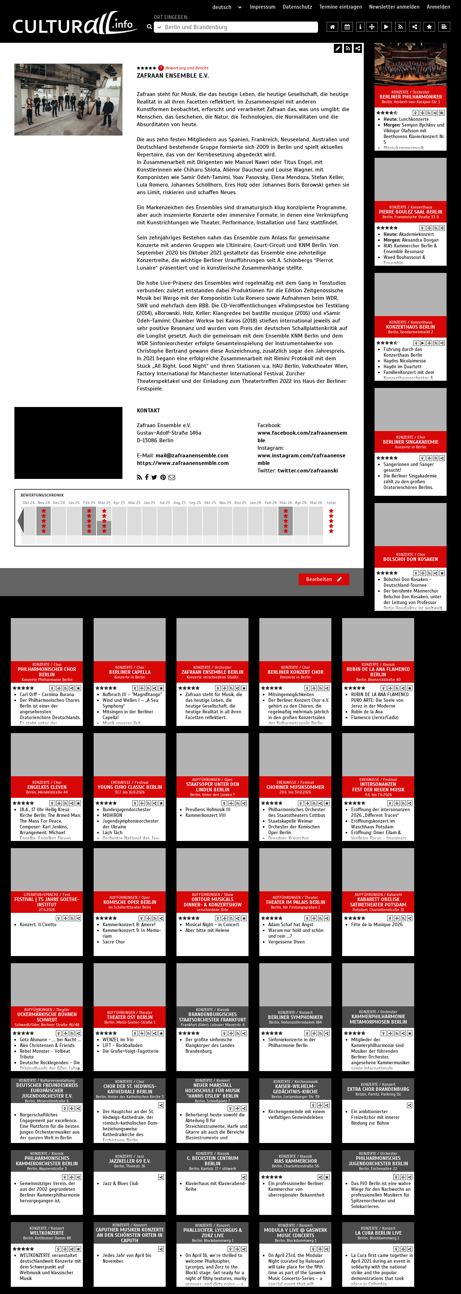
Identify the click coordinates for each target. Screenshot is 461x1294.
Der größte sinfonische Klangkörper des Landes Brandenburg (209, 1045)
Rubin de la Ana (367, 712)
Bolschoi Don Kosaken (410, 559)
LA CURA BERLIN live (378, 1233)
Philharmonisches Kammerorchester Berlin (47, 1161)
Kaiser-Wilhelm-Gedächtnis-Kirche (295, 1089)
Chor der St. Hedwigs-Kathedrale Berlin (129, 1089)
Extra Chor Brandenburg (378, 1089)
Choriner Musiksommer (295, 787)
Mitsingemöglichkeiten (291, 695)
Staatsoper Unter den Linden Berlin (212, 787)
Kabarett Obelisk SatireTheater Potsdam (378, 902)
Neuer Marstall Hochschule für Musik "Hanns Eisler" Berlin (212, 1091)
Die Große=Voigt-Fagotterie (131, 1051)
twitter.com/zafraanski (308, 470)
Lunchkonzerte (406, 119)
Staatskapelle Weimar (290, 821)
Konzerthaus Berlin (410, 327)
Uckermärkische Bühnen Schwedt (47, 1017)
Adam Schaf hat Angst (290, 925)
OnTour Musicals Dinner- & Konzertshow (213, 902)
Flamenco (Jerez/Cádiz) (375, 718)
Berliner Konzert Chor (295, 672)
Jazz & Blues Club (120, 1183)
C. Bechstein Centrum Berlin (212, 1161)
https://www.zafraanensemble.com (183, 463)
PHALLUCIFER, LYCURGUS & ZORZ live (212, 1232)
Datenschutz (297, 7)
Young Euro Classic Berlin (130, 787)
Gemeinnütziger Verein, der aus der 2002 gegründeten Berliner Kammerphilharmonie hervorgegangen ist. (50, 1192)
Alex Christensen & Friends (47, 1045)
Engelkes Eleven (47, 787)
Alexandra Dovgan (411, 240)
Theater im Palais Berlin (295, 902)
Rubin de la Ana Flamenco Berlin (378, 672)
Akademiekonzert (409, 234)
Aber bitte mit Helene (207, 930)
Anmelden (438, 7)
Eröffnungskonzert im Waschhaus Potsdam (373, 824)
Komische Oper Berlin (129, 902)
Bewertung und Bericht (187, 67)
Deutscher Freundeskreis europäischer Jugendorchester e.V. (47, 1091)
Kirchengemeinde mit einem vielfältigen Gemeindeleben (296, 1114)
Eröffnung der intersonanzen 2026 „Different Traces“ (380, 812)
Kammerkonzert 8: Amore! (129, 925)
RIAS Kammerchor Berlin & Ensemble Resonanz (410, 249)
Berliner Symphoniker (295, 1017)
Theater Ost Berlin (130, 1017)
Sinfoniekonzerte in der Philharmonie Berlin (292, 1042)
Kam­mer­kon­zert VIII (205, 815)
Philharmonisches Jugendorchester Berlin (378, 1161)
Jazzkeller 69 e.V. (130, 1161)
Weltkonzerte (47, 1233)
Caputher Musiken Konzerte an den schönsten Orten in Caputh (130, 1235)
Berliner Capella (130, 672)
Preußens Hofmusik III (207, 810)
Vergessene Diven (286, 942)
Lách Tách (112, 833)
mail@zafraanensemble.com (192, 455)
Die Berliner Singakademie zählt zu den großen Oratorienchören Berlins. (410, 481)
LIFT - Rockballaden (123, 1045)
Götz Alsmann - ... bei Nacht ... (50, 1040)
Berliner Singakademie (410, 442)
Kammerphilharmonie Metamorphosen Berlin (378, 1019)
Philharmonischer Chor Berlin (47, 672)
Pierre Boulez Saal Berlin (410, 212)
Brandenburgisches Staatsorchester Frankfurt (212, 1017)
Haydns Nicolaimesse (405, 361)
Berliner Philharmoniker (411, 97)
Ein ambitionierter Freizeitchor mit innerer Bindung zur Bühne (375, 1117)
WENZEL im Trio (118, 1040)
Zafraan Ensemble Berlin (212, 672)
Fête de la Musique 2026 (377, 925)
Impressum (263, 7)
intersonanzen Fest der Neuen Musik (378, 787)
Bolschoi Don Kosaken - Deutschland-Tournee (407, 582)
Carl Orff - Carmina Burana (47, 695)
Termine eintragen (340, 7)
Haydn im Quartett (402, 367)
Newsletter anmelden (394, 7)
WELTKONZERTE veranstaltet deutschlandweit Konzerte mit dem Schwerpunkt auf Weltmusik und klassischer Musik (50, 1267)
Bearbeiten (324, 579)
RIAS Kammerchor (295, 1161)
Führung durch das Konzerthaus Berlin (403, 352)
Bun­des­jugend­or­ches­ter (127, 810)
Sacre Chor (114, 942)
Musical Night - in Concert (212, 925)
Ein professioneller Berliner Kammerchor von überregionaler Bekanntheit (296, 1189)
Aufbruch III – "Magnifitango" (132, 695)
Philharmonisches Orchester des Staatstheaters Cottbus (296, 812)
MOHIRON (112, 815)
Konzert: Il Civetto (38, 925)
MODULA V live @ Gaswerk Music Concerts (295, 1232)
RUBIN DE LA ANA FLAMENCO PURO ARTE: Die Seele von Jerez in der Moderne (380, 700)
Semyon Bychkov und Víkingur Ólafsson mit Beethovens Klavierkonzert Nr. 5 (414, 133)
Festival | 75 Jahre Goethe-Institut (46, 902)
